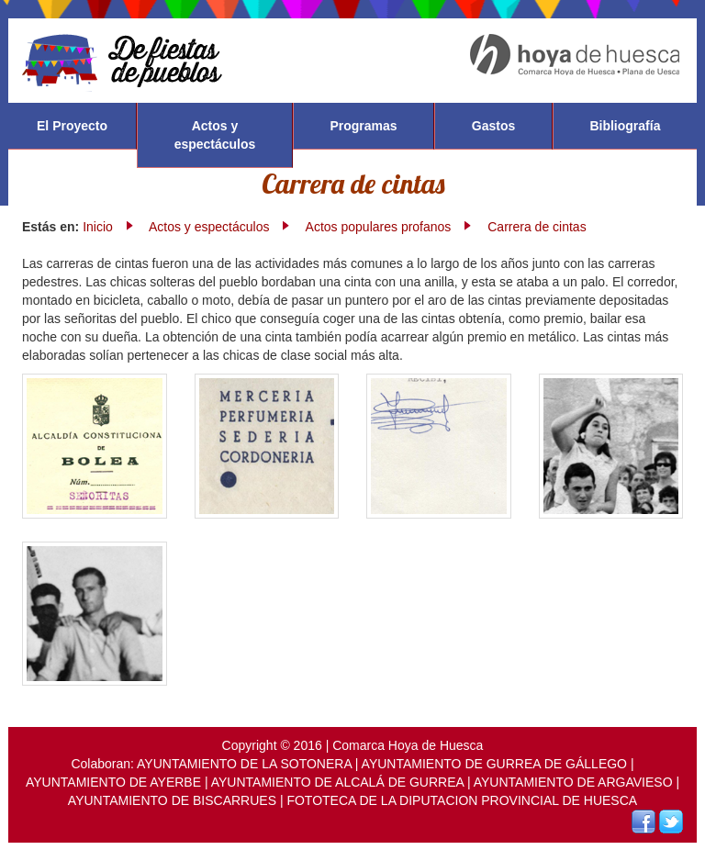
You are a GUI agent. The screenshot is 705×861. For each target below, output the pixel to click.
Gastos (493, 125)
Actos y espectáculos (215, 134)
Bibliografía (624, 125)
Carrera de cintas (536, 226)
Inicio (98, 226)
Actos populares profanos (379, 226)
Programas (363, 125)
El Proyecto (72, 125)
